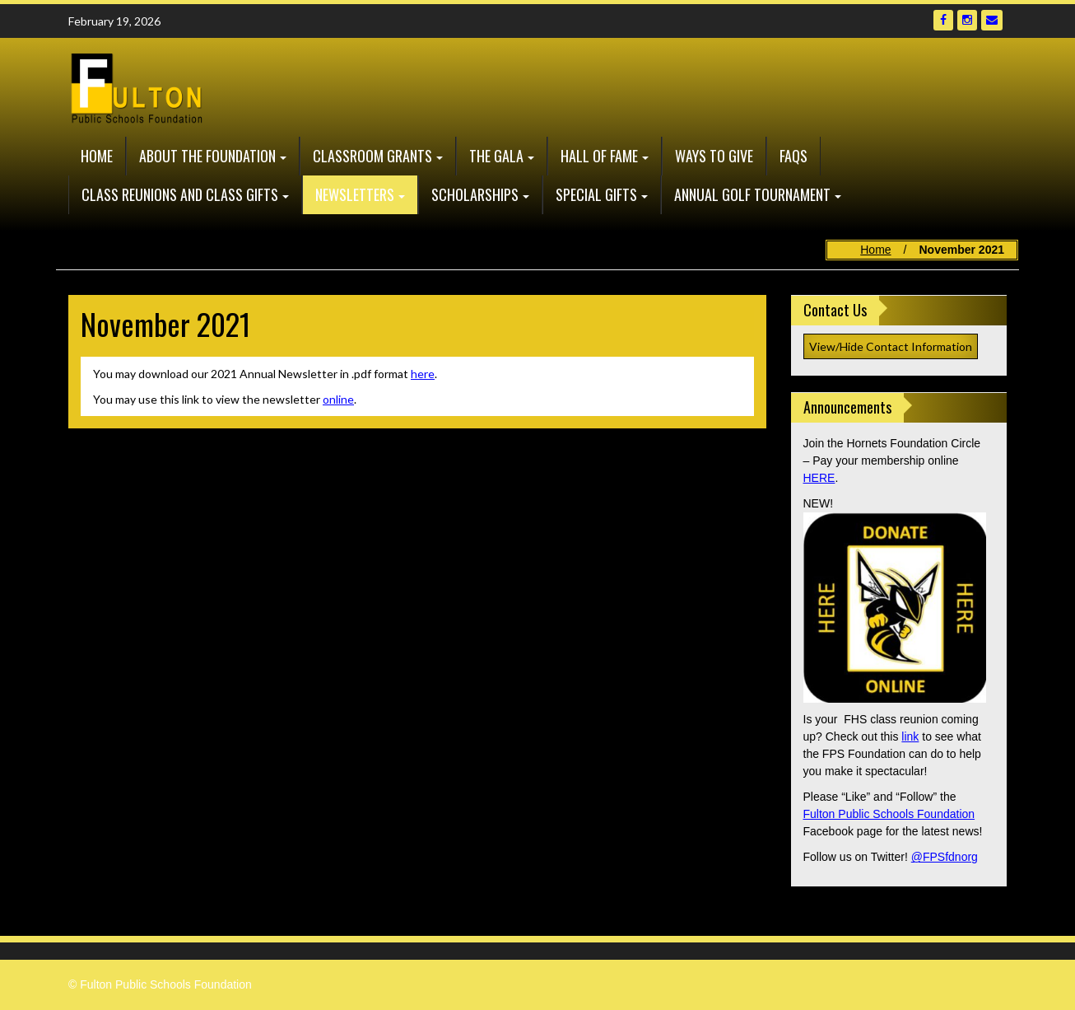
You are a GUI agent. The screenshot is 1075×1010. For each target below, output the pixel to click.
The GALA (496, 155)
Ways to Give (714, 155)
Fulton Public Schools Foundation (889, 814)
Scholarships (475, 194)
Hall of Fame (599, 155)
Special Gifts (596, 194)
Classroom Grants (372, 155)
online (338, 399)
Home (97, 155)
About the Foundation (207, 155)
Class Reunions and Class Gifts (179, 194)
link (910, 736)
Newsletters (354, 194)
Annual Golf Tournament (752, 194)
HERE (819, 477)
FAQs (793, 155)
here (423, 374)
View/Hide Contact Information (890, 346)
